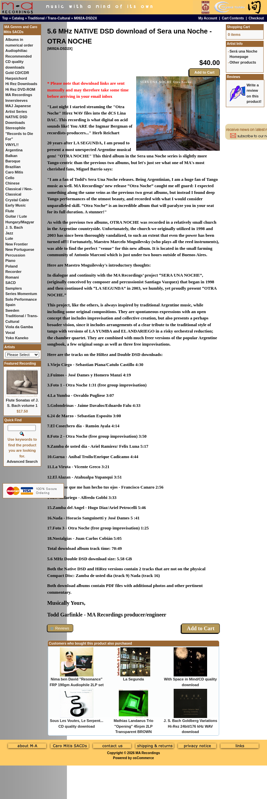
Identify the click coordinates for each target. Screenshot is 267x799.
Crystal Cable (17, 200)
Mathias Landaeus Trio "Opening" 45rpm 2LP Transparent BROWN (134, 726)
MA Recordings (148, 753)
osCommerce (143, 758)
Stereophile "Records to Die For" (19, 133)
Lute (9, 238)
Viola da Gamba (19, 327)
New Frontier (16, 244)
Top (5, 18)
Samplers (13, 288)
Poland (11, 266)
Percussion (15, 255)
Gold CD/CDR (17, 73)
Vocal (10, 333)
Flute (9, 211)
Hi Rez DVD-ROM (20, 89)
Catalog (18, 18)
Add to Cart (204, 72)
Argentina (13, 150)
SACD (10, 283)
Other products (243, 62)
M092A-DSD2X (85, 18)
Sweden (12, 310)
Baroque (12, 161)
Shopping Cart (238, 27)
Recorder (13, 272)
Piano (10, 261)
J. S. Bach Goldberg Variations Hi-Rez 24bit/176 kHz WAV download (190, 726)
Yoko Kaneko (16, 338)
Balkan (11, 156)
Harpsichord (16, 78)
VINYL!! (12, 145)
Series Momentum (21, 294)
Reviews (233, 77)
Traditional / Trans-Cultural (49, 18)
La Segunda (133, 679)
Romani (12, 277)
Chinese (12, 183)
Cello (9, 178)
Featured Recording (20, 363)
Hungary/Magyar (19, 222)
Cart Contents (233, 18)
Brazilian (13, 167)
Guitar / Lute (16, 216)
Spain (10, 305)
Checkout (256, 18)
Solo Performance (21, 299)
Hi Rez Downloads (21, 84)
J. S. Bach (14, 227)
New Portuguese (19, 249)
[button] (60, 628)
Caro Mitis (14, 172)
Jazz (9, 233)
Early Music (15, 205)
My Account (207, 18)
